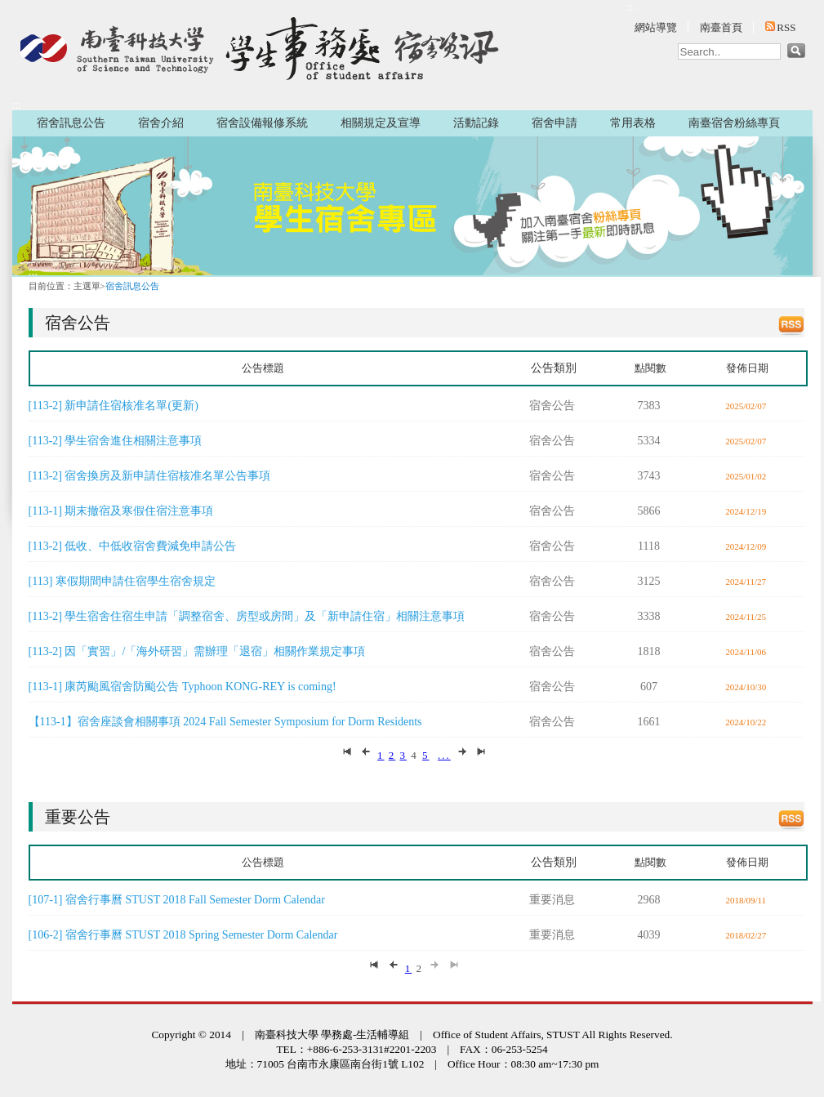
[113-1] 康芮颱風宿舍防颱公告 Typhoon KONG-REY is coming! (182, 686)
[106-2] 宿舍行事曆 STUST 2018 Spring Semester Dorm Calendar (183, 935)
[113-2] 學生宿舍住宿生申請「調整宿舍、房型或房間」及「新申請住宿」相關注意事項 (247, 616)
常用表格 (633, 123)
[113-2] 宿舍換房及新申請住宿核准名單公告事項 (150, 476)
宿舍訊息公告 (71, 123)
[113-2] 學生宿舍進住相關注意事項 (116, 441)
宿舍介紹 (161, 123)
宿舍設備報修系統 (262, 123)
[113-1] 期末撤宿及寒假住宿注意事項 (121, 511)
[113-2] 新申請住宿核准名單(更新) (113, 405)
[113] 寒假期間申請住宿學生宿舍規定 (122, 581)
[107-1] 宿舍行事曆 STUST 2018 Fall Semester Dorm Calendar (177, 900)
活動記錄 (476, 123)
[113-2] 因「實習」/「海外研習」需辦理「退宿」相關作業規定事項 (197, 651)
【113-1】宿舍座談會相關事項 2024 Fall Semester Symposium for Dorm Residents (225, 722)
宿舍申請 (554, 123)
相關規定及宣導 (381, 123)
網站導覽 (656, 27)
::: (631, 7)
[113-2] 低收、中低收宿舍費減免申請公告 (133, 546)
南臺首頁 (721, 27)
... (444, 755)
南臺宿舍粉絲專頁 (734, 123)
